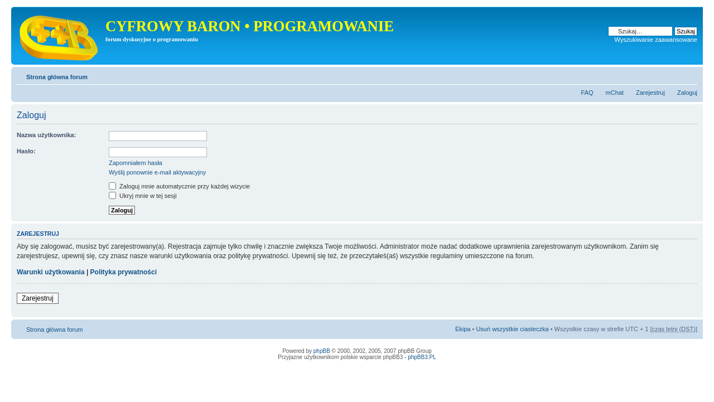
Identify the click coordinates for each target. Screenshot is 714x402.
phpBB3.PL (422, 357)
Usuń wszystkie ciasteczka (512, 329)
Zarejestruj (650, 92)
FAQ (587, 92)
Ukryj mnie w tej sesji (143, 195)
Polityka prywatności (123, 272)
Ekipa (463, 329)
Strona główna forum (57, 77)
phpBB (321, 351)
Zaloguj (687, 92)
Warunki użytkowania (51, 272)
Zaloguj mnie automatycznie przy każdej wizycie (179, 186)
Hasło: (26, 151)
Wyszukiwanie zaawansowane (656, 39)
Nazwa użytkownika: (46, 135)
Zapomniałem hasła (135, 162)
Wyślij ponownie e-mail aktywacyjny (157, 172)
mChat (615, 92)
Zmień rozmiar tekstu (689, 75)
